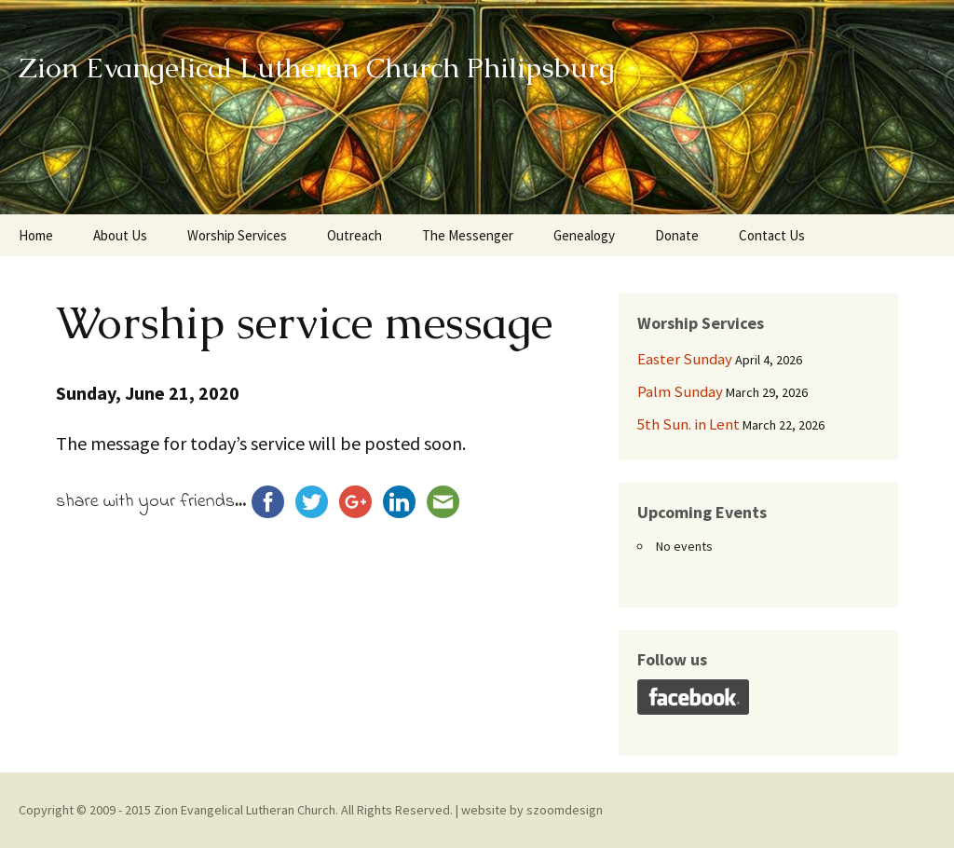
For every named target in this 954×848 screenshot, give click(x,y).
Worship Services (237, 235)
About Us (120, 235)
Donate (677, 235)
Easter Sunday (684, 359)
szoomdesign (564, 809)
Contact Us (772, 235)
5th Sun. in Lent (688, 424)
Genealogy (584, 235)
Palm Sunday (680, 391)
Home (36, 235)
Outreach (354, 235)
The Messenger (467, 235)
